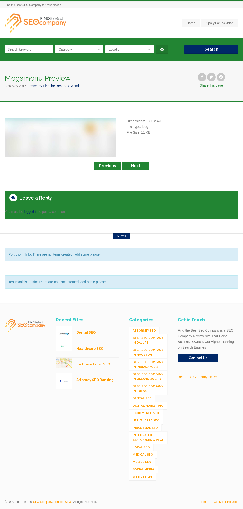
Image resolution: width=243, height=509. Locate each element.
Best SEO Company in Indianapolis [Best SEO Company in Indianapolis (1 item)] (148, 364)
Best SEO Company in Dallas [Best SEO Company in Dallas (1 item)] (148, 340)
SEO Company (42, 502)
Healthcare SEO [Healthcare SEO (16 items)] (146, 420)
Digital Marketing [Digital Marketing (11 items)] (148, 405)
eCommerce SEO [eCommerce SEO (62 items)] (146, 413)
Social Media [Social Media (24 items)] (143, 469)
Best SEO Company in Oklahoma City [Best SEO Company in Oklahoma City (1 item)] (148, 377)
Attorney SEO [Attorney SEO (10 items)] (144, 330)
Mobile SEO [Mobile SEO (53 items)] (142, 462)
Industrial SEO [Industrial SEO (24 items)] (145, 428)
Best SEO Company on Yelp (198, 377)
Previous (107, 165)
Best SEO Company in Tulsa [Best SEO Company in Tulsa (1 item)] (148, 389)
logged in (30, 212)
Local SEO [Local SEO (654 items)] (141, 447)
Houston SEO (62, 502)
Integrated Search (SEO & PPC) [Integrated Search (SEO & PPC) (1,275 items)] (148, 438)
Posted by (54, 86)
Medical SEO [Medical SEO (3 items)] (143, 454)
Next (135, 165)
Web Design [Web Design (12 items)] (142, 476)
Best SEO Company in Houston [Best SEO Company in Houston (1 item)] (148, 352)
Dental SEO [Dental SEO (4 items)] (142, 398)
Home (191, 23)
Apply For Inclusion (220, 23)
